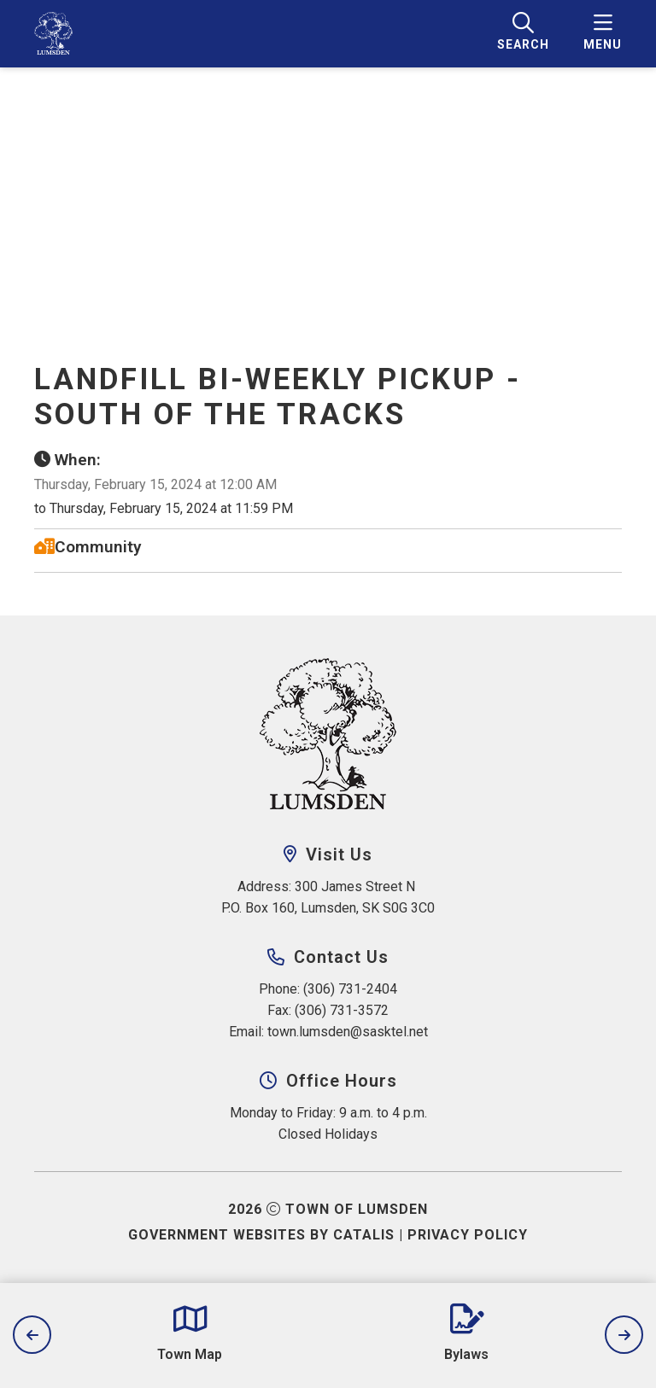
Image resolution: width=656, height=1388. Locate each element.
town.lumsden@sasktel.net (347, 1032)
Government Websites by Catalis (261, 1235)
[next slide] (624, 1334)
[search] (523, 33)
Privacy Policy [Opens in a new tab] (467, 1235)
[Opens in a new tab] (189, 1333)
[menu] (602, 33)
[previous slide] (32, 1334)
